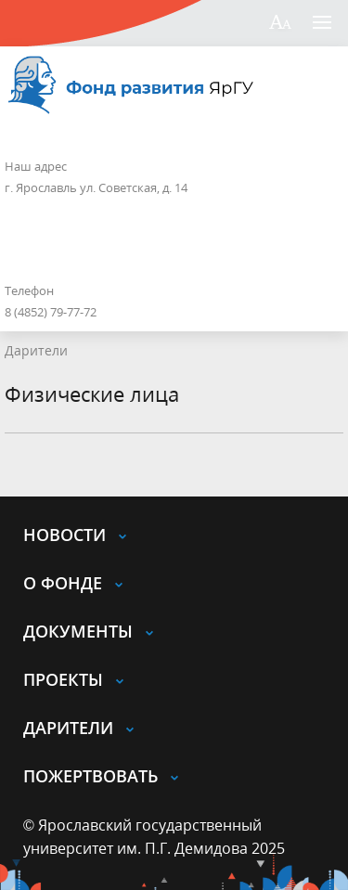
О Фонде (62, 583)
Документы (78, 631)
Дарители (36, 350)
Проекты (63, 679)
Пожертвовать (90, 776)
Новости (64, 534)
